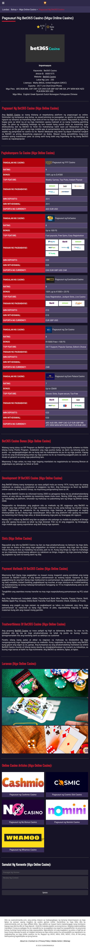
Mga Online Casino (27, 9)
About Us (23, 941)
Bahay (14, 9)
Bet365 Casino (49, 77)
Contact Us (33, 941)
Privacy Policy (44, 941)
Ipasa (44, 892)
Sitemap (67, 941)
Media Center (57, 941)
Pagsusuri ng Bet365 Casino (51, 9)
